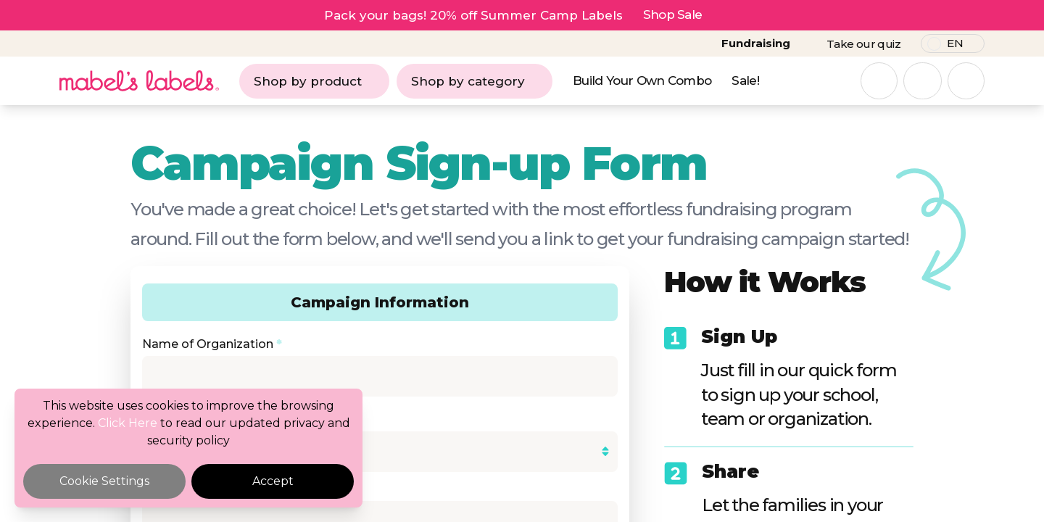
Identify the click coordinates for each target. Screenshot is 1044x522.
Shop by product (314, 81)
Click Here (127, 423)
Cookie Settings (104, 481)
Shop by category (474, 81)
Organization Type (201, 413)
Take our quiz (863, 44)
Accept (273, 481)
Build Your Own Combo (642, 80)
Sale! (745, 80)
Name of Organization (212, 344)
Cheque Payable (194, 489)
